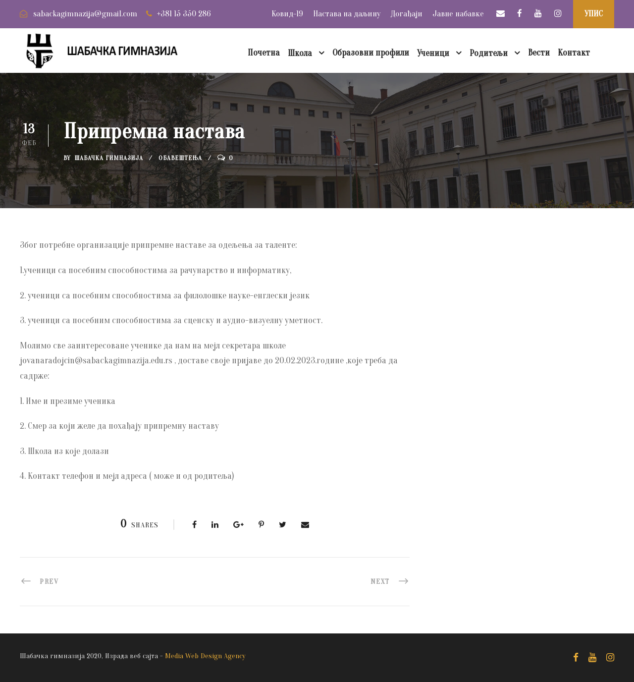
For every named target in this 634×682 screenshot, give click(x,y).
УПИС (593, 13)
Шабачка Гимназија (108, 158)
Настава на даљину (346, 13)
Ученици (433, 53)
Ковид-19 (287, 13)
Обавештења (180, 158)
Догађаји (406, 13)
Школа (300, 53)
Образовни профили (370, 53)
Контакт (574, 53)
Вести (539, 53)
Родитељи (489, 53)
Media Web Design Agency (205, 656)
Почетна (264, 53)
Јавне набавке (458, 13)
